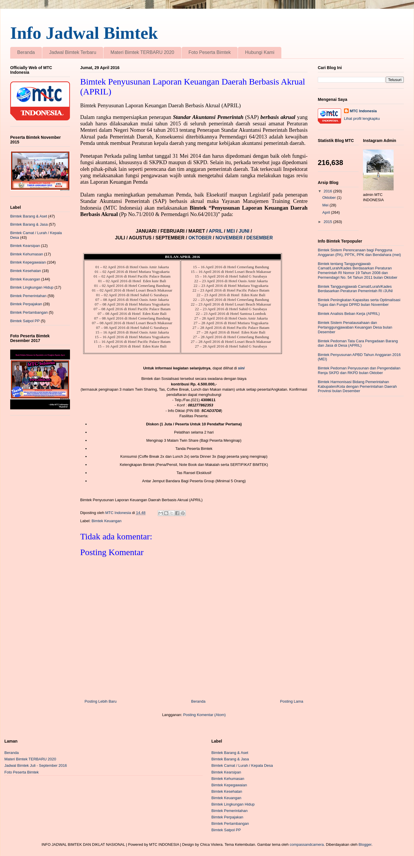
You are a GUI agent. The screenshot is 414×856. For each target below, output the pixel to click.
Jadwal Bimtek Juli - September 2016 (35, 765)
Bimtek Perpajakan (26, 304)
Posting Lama (292, 701)
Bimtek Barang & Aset (28, 216)
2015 (328, 222)
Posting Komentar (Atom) (204, 715)
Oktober (329, 197)
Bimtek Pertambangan (29, 312)
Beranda (26, 52)
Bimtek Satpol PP (25, 321)
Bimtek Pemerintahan (28, 296)
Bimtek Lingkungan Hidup (31, 287)
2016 (328, 191)
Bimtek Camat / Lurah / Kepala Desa (242, 765)
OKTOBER (200, 237)
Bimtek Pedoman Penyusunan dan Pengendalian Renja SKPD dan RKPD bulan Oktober (359, 370)
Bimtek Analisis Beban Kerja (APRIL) (349, 313)
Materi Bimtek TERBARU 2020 (142, 52)
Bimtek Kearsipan (25, 245)
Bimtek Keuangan (107, 521)
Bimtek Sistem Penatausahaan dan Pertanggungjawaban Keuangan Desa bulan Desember (355, 327)
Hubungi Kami (259, 52)
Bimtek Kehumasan (26, 254)
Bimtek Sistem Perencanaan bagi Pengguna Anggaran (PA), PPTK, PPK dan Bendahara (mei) (359, 252)
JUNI (245, 231)
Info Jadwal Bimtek (84, 33)
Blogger (365, 844)
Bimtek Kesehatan (25, 271)
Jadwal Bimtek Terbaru (73, 52)
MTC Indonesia (363, 111)
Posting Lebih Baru (101, 701)
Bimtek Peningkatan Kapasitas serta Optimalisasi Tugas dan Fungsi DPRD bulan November (359, 302)
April (326, 212)
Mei (326, 205)
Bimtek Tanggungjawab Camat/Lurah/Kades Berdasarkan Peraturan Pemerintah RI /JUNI (355, 288)
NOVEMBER (228, 237)
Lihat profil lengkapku (362, 118)
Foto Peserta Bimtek (210, 52)
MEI (231, 231)
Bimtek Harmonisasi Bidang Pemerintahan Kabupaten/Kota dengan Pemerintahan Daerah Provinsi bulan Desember (357, 386)
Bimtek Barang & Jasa (29, 224)
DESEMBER (259, 237)
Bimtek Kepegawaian (28, 262)
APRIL (216, 231)
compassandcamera (307, 844)
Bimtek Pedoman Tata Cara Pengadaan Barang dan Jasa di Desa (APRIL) (358, 343)
